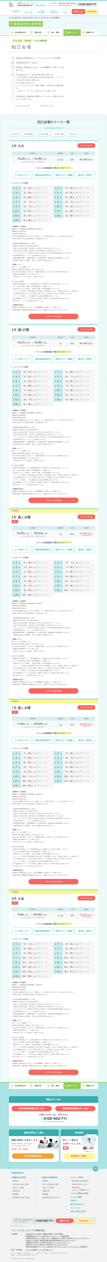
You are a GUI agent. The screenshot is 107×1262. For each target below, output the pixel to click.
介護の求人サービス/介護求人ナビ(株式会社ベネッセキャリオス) (46, 1244)
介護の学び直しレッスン (80, 1184)
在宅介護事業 (58, 1234)
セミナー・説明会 (65, 12)
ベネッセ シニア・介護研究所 (77, 1247)
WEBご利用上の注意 (78, 1211)
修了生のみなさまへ (77, 1204)
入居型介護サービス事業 (33, 1234)
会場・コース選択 (18, 1187)
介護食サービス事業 (31, 1240)
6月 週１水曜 (43, 134)
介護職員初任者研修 (27, 17)
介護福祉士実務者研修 (49, 1177)
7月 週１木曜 (59, 134)
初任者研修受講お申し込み (32, 1108)
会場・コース (72, 32)
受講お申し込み (78, 11)
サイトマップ (51, 5)
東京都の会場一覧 (46, 17)
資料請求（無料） (79, 1156)
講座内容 (38, 32)
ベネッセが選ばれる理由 (28, 12)
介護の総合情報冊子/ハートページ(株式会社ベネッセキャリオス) (46, 1247)
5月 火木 (15, 134)
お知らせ (73, 1200)
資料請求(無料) (92, 11)
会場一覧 (36, 17)
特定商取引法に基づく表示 (21, 1197)
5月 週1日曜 (28, 134)
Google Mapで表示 (21, 106)
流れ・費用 (55, 32)
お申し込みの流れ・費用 (20, 1184)
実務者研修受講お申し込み (75, 1108)
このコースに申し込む (53, 316)
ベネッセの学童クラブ (45, 1250)
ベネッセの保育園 (31, 1250)
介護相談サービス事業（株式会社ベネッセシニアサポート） (70, 1238)
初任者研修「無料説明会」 (80, 1181)
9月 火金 (73, 134)
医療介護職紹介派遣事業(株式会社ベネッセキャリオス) (57, 1240)
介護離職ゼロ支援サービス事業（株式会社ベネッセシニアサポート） (47, 1242)
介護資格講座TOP (15, 12)
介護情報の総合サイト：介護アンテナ (37, 1238)
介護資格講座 (64, 1236)
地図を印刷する (46, 106)
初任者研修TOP (20, 32)
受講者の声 (90, 32)
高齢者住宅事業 (48, 1234)
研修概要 (15, 1194)
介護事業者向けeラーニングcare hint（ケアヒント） (42, 1236)
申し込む (86, 145)
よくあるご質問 (52, 3)
